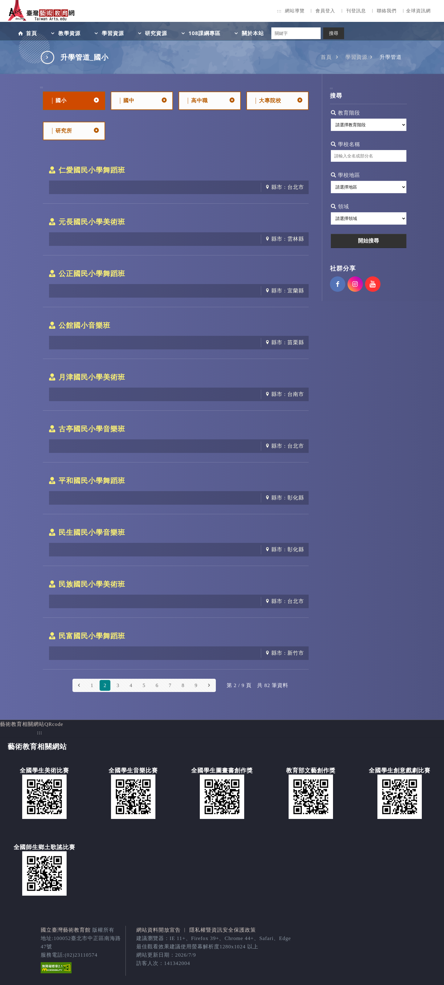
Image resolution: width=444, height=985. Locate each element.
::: (279, 10)
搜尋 (333, 33)
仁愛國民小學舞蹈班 (92, 170)
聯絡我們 (387, 10)
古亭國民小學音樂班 (92, 429)
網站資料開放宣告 (158, 930)
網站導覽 (295, 10)
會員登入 (325, 10)
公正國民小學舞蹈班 (92, 274)
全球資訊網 (418, 10)
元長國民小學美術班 (92, 222)
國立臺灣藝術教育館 (66, 930)
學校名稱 (345, 144)
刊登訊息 (356, 10)
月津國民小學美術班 (92, 377)
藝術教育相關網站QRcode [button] (31, 724)
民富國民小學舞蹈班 (92, 636)
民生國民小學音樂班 (92, 532)
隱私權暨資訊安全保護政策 (222, 930)
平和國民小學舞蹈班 (92, 481)
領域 (340, 207)
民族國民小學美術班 (92, 584)
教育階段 (345, 113)
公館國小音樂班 (84, 325)
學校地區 (345, 175)
